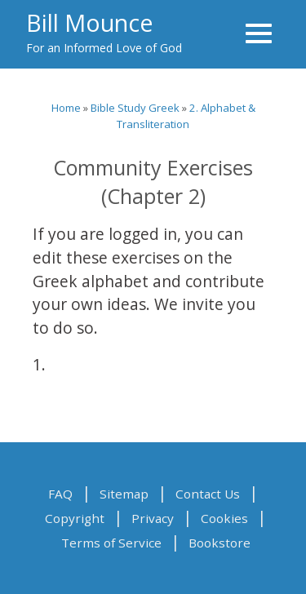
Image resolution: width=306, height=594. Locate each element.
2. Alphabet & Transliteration (186, 115)
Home (66, 107)
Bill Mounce (89, 22)
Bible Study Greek (135, 107)
